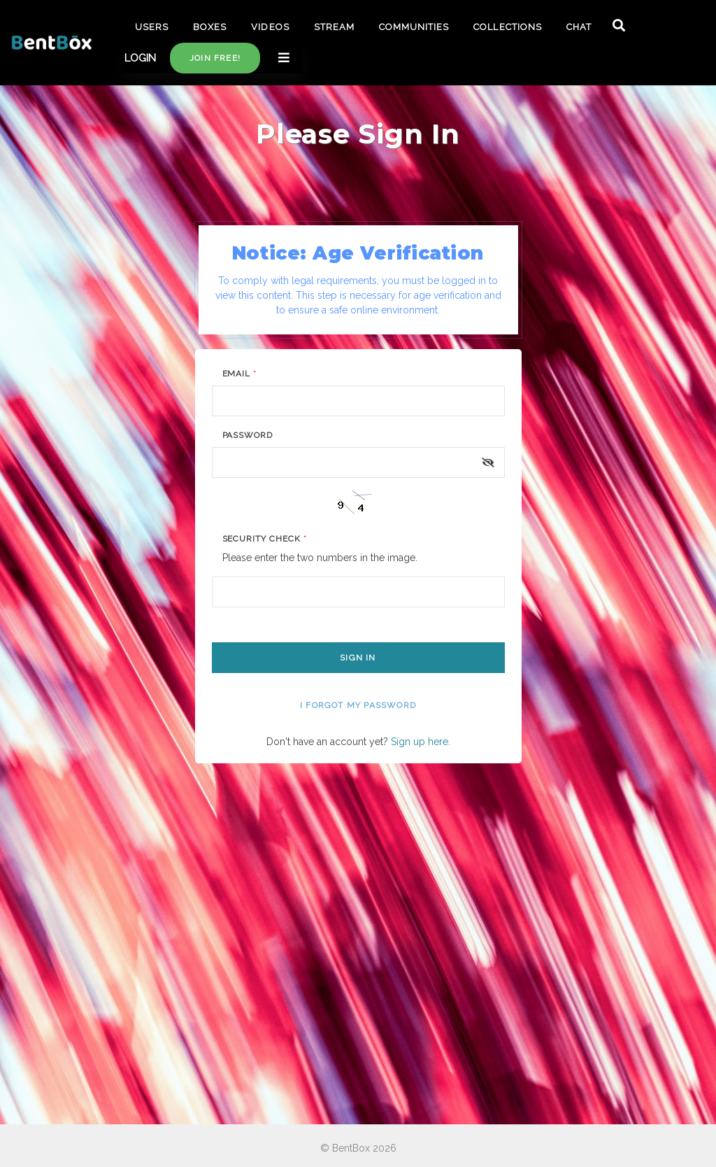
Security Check (264, 539)
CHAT (579, 27)
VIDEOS (270, 27)
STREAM (334, 27)
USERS (152, 27)
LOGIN (140, 58)
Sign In (357, 658)
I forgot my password (358, 705)
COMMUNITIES (414, 27)
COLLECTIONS (507, 27)
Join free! (215, 58)
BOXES (210, 27)
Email (239, 374)
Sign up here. (420, 741)
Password (247, 435)
